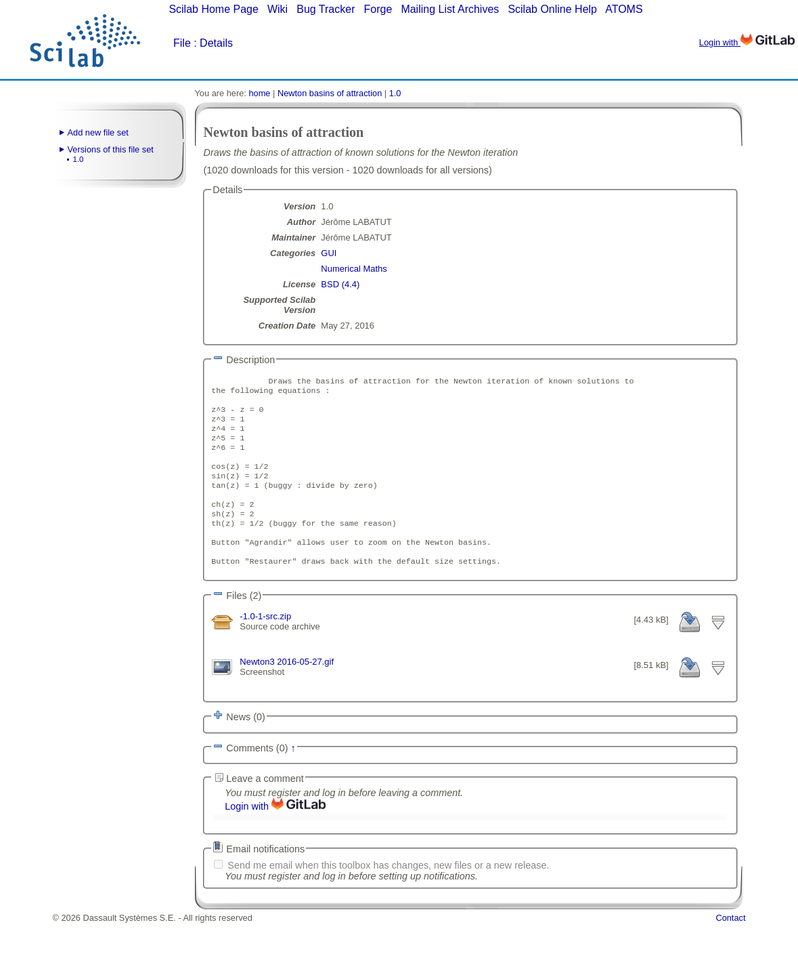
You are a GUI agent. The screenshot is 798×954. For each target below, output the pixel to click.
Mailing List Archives (450, 9)
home (259, 93)
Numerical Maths (354, 269)
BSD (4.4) (340, 284)
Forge (378, 9)
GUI (328, 253)
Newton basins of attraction (330, 93)
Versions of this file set (111, 149)
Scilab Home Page (214, 9)
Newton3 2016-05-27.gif (287, 691)
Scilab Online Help (552, 9)
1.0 (78, 159)
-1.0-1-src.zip (265, 643)
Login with (747, 42)
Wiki (277, 9)
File (182, 43)
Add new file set (98, 132)
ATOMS (623, 9)
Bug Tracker (325, 9)
